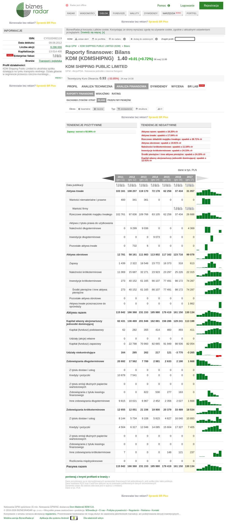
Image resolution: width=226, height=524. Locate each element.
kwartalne (84, 108)
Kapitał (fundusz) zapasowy (85, 343)
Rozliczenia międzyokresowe (86, 460)
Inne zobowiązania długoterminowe (89, 400)
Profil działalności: (14, 65)
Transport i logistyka (50, 60)
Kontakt (155, 510)
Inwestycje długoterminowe (84, 237)
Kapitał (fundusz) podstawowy (86, 329)
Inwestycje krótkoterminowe (85, 280)
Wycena (177, 86)
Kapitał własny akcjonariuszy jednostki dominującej (84, 323)
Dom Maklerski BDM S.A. (82, 507)
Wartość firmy (80, 208)
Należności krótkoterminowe (85, 272)
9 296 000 (56, 47)
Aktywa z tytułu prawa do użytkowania (91, 223)
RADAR (71, 13)
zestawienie (124, 108)
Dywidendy (159, 86)
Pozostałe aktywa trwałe (83, 245)
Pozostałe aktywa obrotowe (85, 298)
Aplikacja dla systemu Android (54, 518)
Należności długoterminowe (85, 228)
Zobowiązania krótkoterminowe (85, 409)
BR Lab (196, 86)
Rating (116, 93)
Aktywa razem (76, 312)
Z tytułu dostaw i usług (82, 370)
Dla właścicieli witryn (94, 518)
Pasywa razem (76, 466)
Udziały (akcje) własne (82, 338)
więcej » (58, 78)
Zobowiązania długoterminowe (85, 361)
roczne (98, 108)
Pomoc (163, 5)
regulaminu (50, 514)
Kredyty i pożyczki (79, 375)
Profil (72, 86)
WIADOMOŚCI (87, 13)
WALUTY (134, 13)
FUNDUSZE (119, 13)
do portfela (98, 39)
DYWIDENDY (151, 13)
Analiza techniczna (97, 86)
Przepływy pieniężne (119, 100)
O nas (102, 510)
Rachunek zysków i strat (81, 100)
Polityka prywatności (117, 510)
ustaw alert (82, 39)
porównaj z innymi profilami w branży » (87, 476)
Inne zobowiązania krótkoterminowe (90, 452)
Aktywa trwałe (75, 191)
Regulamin (134, 510)
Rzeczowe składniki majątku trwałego (90, 214)
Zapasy (73, 263)
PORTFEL (192, 13)
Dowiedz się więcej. (91, 32)
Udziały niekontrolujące (80, 352)
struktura (141, 108)
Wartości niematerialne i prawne (87, 199)
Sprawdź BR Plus (158, 21)
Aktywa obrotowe (77, 254)
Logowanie (187, 5)
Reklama (145, 510)
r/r (159, 108)
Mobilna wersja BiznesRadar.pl (19, 518)
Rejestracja (211, 5)
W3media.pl (91, 510)
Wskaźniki (102, 93)
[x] (103, 32)
